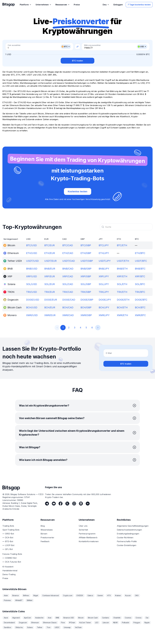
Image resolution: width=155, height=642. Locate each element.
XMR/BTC (140, 315)
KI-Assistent (7, 566)
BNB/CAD (67, 268)
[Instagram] (74, 503)
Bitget (35, 595)
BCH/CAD (67, 307)
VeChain (78, 627)
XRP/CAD (67, 276)
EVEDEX (80, 595)
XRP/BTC (140, 276)
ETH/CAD (67, 253)
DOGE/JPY (105, 299)
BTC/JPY (104, 245)
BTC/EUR (49, 245)
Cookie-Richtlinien (125, 537)
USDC (57, 627)
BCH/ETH (122, 307)
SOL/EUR (49, 284)
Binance (15, 595)
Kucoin (128, 595)
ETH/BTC (140, 253)
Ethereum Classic (50, 622)
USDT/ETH (123, 260)
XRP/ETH (122, 276)
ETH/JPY (104, 253)
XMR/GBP (86, 315)
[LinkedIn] (88, 503)
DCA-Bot (9, 537)
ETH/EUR (49, 253)
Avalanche (39, 618)
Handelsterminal (9, 570)
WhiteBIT (19, 600)
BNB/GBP (86, 268)
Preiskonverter (47, 537)
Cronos (138, 618)
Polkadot (125, 622)
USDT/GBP (87, 260)
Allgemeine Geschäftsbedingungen (132, 526)
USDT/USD (32, 260)
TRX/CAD (67, 291)
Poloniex (7, 600)
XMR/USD (32, 315)
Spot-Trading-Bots (10, 530)
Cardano (105, 618)
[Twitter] (67, 503)
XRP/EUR (49, 276)
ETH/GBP (86, 253)
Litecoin (106, 622)
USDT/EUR (50, 260)
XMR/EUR (49, 315)
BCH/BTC (140, 307)
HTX (109, 595)
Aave (6, 618)
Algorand (16, 618)
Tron (48, 627)
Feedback (45, 541)
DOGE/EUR (50, 299)
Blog (43, 526)
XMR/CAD (68, 315)
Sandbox (7, 627)
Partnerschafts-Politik (127, 541)
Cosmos (128, 618)
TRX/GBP (86, 291)
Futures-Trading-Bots (12, 554)
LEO (96, 622)
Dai (147, 618)
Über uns (83, 526)
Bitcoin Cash (93, 618)
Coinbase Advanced (50, 595)
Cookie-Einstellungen (126, 545)
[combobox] (126, 227)
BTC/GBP (86, 245)
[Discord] (81, 503)
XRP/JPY (104, 276)
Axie (49, 618)
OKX (137, 595)
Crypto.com (67, 595)
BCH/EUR (49, 307)
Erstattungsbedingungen (128, 533)
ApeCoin (27, 618)
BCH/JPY (104, 307)
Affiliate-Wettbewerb (88, 537)
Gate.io (90, 595)
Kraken (118, 595)
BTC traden (77, 60)
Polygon (136, 622)
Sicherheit (83, 530)
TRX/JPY (104, 291)
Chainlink (116, 618)
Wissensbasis (47, 530)
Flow (63, 622)
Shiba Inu (19, 627)
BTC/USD (31, 245)
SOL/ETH (122, 284)
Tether (39, 627)
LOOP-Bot (9, 545)
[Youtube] (54, 503)
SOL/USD (31, 284)
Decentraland (9, 622)
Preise (5, 578)
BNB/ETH (122, 268)
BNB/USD (31, 268)
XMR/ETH (122, 315)
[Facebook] (60, 503)
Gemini (100, 595)
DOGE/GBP (87, 299)
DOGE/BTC (141, 299)
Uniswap (67, 627)
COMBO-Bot (10, 558)
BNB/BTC (140, 268)
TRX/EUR (49, 291)
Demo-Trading (9, 574)
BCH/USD (31, 307)
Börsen (44, 533)
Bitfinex (26, 595)
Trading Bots (8, 526)
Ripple (147, 622)
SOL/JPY (104, 284)
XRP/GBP (86, 276)
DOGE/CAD (68, 299)
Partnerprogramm (87, 533)
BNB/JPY (104, 268)
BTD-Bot (9, 541)
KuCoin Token (85, 622)
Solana (30, 627)
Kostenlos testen (77, 191)
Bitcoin (81, 618)
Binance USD (68, 618)
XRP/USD (31, 276)
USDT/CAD (68, 260)
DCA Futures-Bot (13, 562)
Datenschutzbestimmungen (129, 530)
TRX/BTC (140, 291)
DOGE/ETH (123, 299)
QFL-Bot (9, 549)
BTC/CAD (67, 245)
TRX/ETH (122, 291)
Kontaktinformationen (89, 541)
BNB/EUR (49, 268)
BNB (57, 618)
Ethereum (35, 622)
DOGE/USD (32, 299)
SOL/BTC (140, 284)
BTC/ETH (122, 245)
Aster (6, 595)
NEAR (115, 622)
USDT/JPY (105, 260)
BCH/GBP (86, 307)
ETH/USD (31, 253)
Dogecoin (23, 622)
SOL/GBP (86, 284)
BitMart (29, 600)
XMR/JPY (104, 315)
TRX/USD (31, 291)
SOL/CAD (67, 284)
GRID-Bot (9, 533)
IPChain (72, 622)
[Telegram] (47, 503)
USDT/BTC (141, 260)
